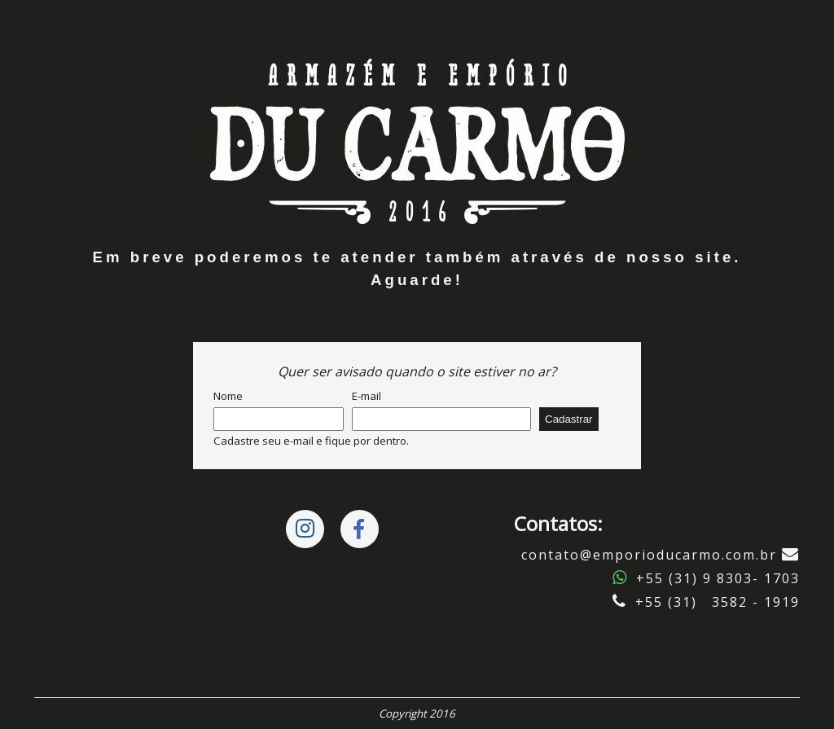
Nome (228, 396)
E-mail (366, 396)
